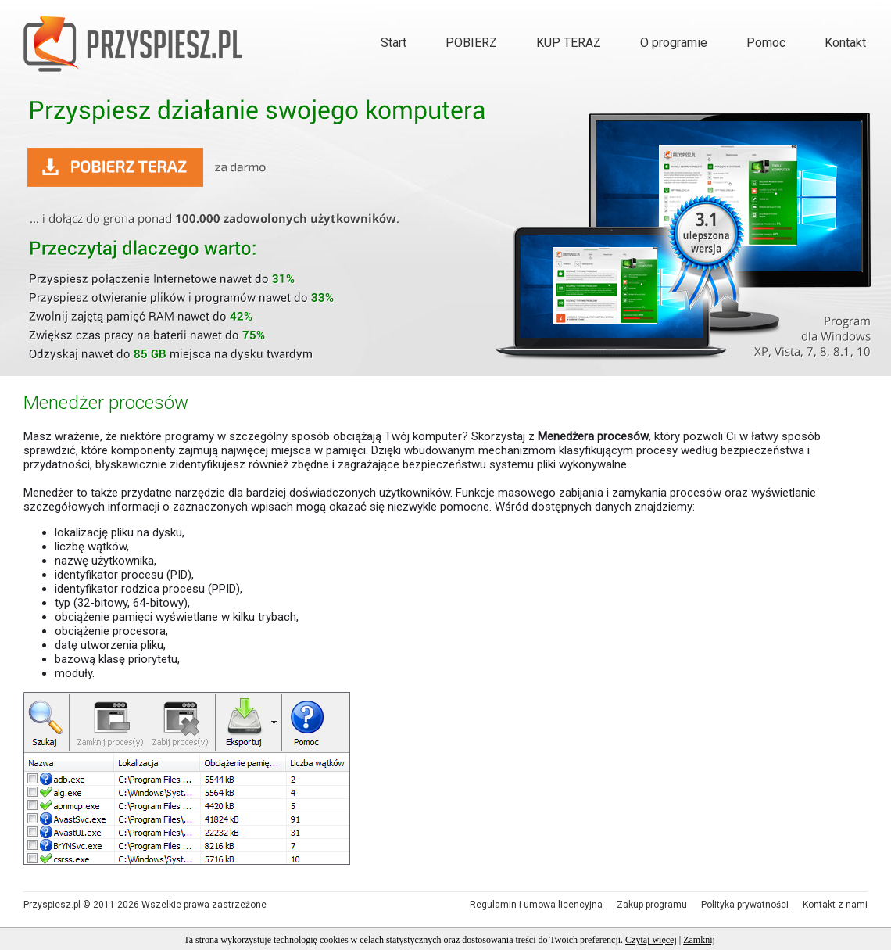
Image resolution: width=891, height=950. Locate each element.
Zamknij (699, 939)
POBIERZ (471, 42)
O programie (673, 42)
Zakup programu (652, 904)
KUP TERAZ (568, 42)
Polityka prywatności (745, 904)
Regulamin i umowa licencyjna (536, 904)
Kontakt (845, 42)
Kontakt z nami (835, 904)
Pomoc (765, 42)
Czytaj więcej (651, 939)
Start (393, 42)
